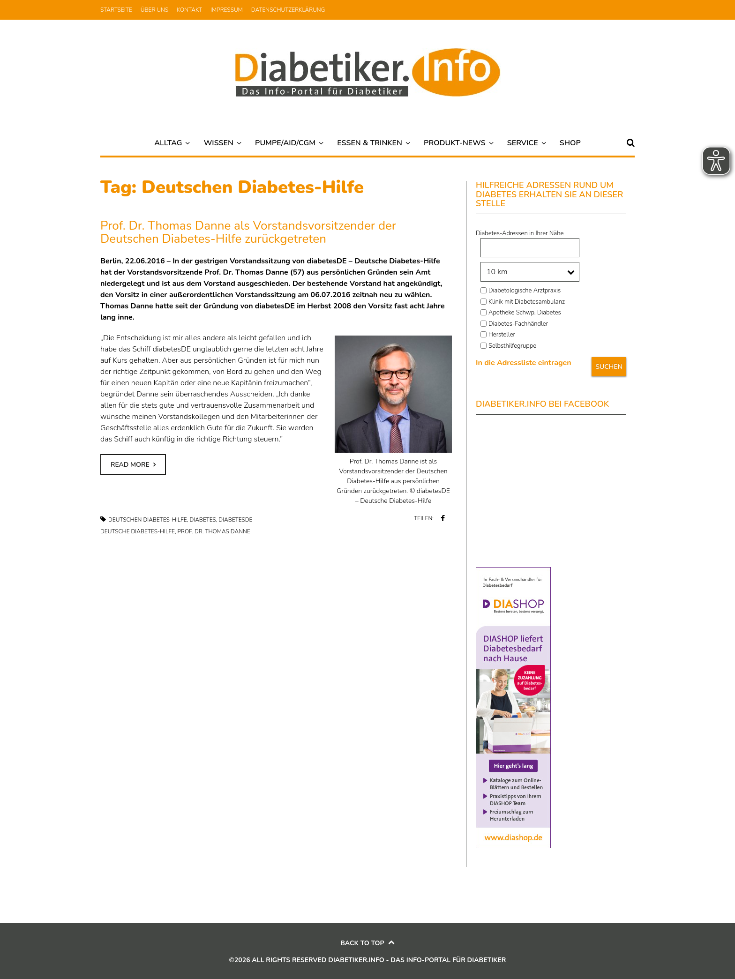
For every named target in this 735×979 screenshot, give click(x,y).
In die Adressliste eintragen (523, 363)
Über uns (154, 10)
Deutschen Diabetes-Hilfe (147, 519)
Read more (130, 464)
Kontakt (189, 10)
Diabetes (202, 519)
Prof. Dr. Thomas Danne (214, 531)
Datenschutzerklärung (288, 10)
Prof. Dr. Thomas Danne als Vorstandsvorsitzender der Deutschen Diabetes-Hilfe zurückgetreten (248, 232)
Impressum (226, 10)
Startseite (116, 10)
